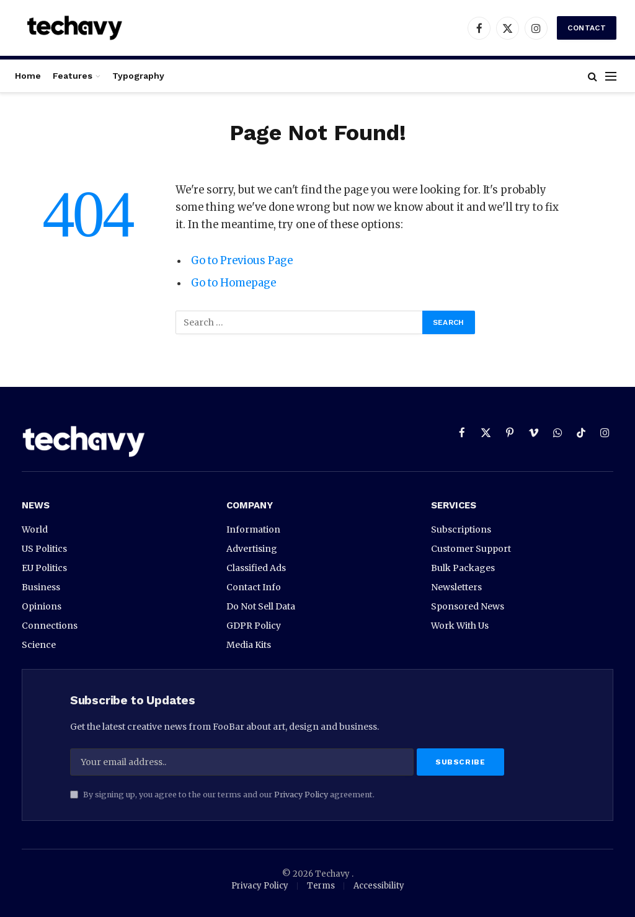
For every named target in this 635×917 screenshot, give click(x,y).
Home (28, 76)
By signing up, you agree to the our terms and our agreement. (222, 794)
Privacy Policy (301, 794)
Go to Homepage (233, 283)
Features (72, 76)
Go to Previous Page (242, 260)
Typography (138, 76)
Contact (586, 28)
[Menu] (610, 76)
